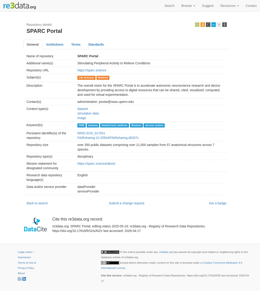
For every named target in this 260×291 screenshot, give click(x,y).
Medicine (103, 77)
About (21, 273)
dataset (82, 109)
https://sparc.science (91, 70)
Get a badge (217, 203)
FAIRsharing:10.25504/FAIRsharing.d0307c (108, 138)
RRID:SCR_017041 (91, 133)
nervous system (154, 125)
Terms (76, 44)
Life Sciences (86, 77)
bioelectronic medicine (115, 125)
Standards (96, 44)
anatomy (93, 125)
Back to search (37, 203)
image (81, 118)
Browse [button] (188, 6)
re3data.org (166, 251)
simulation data (88, 113)
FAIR (81, 125)
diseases (136, 125)
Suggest (208, 6)
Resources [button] (229, 6)
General (33, 44)
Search (169, 6)
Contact (251, 6)
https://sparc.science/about (96, 163)
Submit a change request (126, 203)
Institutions (54, 44)
